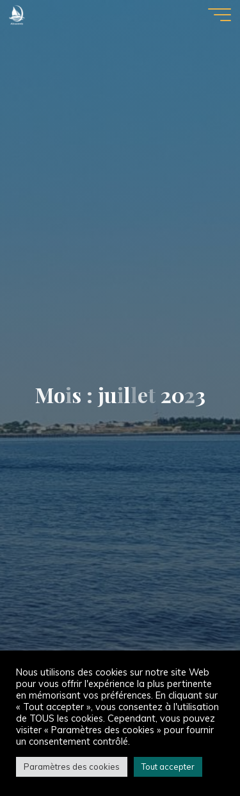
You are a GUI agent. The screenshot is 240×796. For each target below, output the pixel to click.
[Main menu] (219, 14)
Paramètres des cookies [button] (72, 766)
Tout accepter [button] (168, 766)
